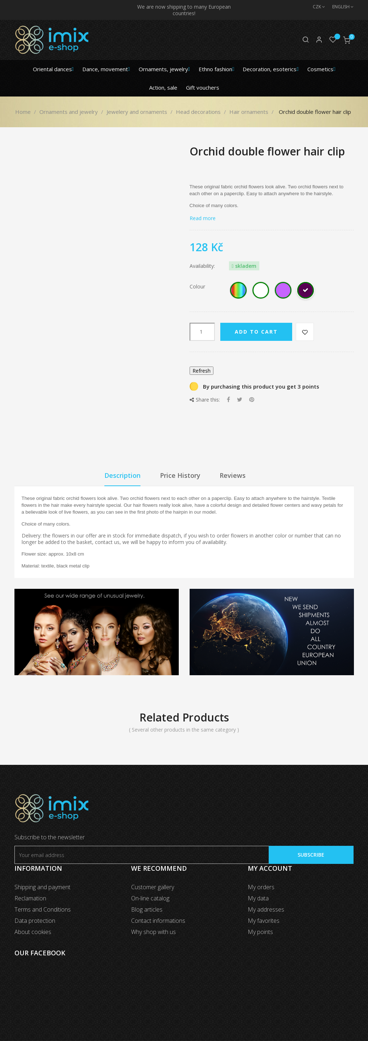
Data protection (34, 921)
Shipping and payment (42, 887)
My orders (261, 887)
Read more (203, 218)
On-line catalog (150, 898)
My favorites (264, 921)
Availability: (202, 266)
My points (260, 932)
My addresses (266, 909)
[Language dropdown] (339, 7)
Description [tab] (122, 475)
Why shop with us (153, 932)
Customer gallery (152, 887)
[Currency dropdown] (315, 7)
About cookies (32, 932)
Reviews (233, 475)
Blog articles (147, 909)
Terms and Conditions (42, 909)
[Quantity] (202, 332)
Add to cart (256, 331)
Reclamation (30, 898)
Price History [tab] (180, 475)
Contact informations (158, 921)
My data (258, 898)
